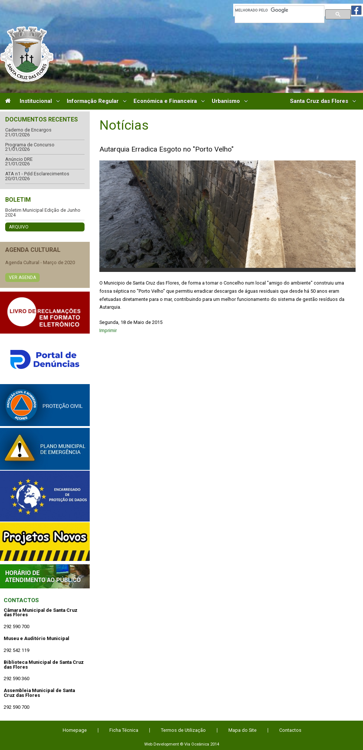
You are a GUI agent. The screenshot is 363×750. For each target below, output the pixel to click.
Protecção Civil (45, 405)
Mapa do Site (242, 730)
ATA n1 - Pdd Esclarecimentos (37, 174)
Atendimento (45, 576)
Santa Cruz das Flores (319, 101)
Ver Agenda (22, 277)
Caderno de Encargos (28, 130)
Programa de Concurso (30, 145)
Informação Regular (93, 101)
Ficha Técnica (123, 730)
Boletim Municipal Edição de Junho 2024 (42, 212)
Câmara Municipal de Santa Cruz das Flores (27, 54)
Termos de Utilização (183, 730)
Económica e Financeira (165, 101)
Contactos (21, 600)
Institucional (36, 101)
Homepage (75, 730)
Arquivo (19, 227)
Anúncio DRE (19, 159)
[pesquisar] (279, 10)
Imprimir (108, 330)
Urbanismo (226, 101)
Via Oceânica (196, 744)
